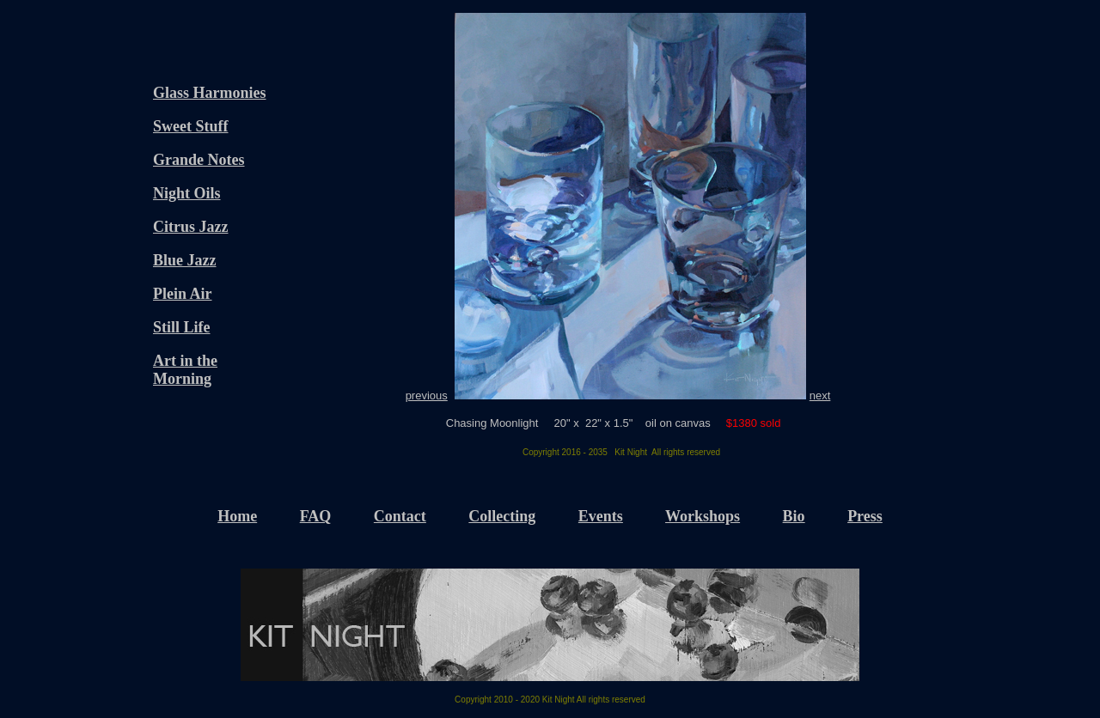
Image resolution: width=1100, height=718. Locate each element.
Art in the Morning (185, 369)
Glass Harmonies (209, 92)
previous (427, 395)
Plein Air (182, 293)
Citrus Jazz (190, 226)
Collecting (501, 516)
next (820, 395)
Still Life (182, 327)
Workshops (702, 516)
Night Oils (187, 193)
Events (600, 516)
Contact (400, 516)
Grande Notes (199, 159)
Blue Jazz (185, 260)
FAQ (316, 516)
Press (865, 516)
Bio (794, 516)
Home (237, 516)
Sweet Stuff (191, 126)
